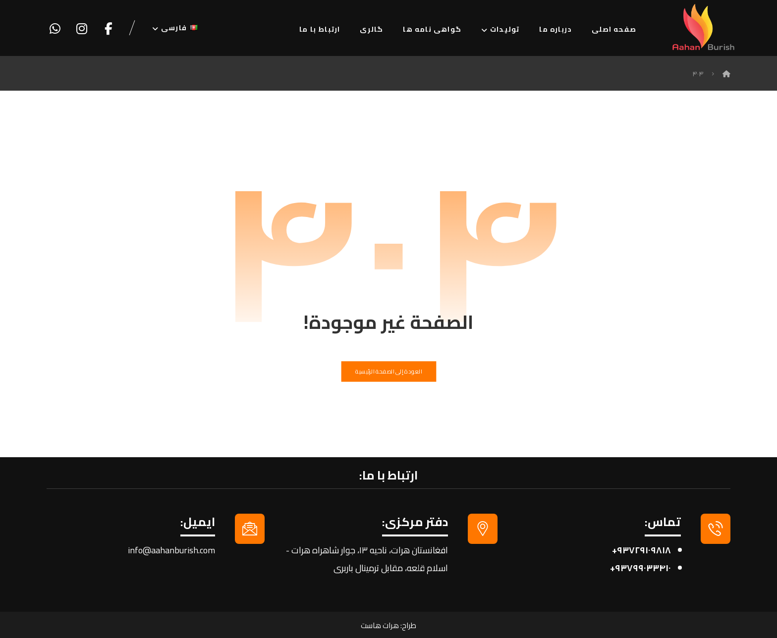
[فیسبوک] (108, 28)
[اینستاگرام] (81, 28)
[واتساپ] (55, 28)
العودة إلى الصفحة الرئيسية (388, 371)
